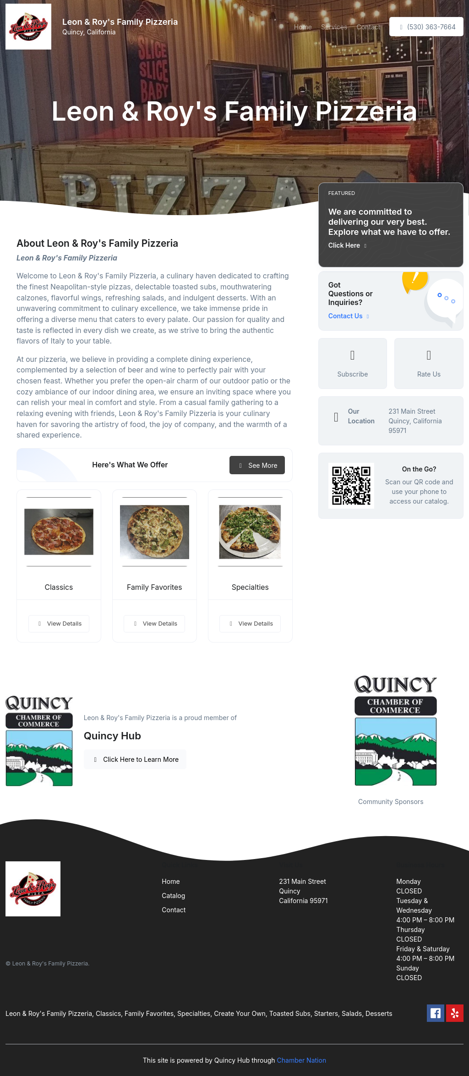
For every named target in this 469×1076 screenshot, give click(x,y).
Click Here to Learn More (135, 759)
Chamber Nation (302, 1060)
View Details (59, 623)
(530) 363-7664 (426, 27)
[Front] (30, 27)
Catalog (173, 895)
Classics (58, 587)
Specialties (250, 587)
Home (303, 27)
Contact (368, 27)
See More (257, 465)
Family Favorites (154, 587)
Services (334, 27)
